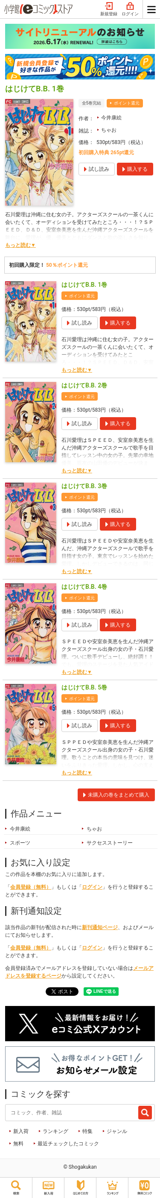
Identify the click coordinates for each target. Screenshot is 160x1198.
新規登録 (108, 9)
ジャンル (117, 1131)
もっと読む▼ (20, 245)
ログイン (130, 9)
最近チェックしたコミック (68, 1144)
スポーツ (20, 843)
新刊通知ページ (100, 927)
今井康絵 (111, 118)
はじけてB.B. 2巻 (84, 385)
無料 (18, 1144)
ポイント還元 (127, 103)
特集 (87, 1131)
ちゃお (108, 130)
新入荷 (21, 1131)
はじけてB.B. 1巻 (84, 284)
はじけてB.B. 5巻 (84, 687)
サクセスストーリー (110, 843)
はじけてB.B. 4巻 (84, 586)
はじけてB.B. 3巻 (84, 486)
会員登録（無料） (30, 887)
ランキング (55, 1131)
